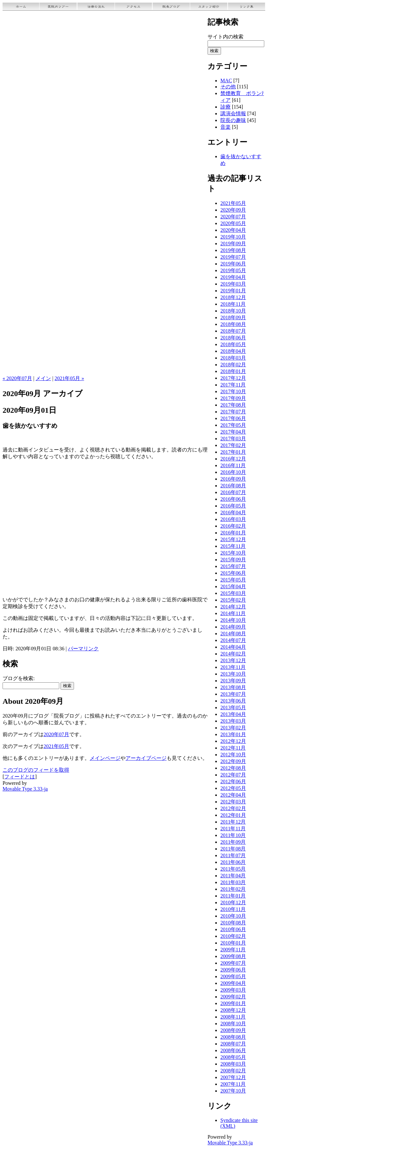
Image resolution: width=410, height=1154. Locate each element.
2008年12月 (233, 1010)
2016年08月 (233, 485)
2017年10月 (233, 391)
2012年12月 (233, 741)
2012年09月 (233, 761)
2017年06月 (233, 418)
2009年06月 (233, 969)
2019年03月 (233, 284)
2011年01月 (233, 895)
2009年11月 (233, 949)
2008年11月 (233, 1017)
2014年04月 (233, 647)
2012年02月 (233, 808)
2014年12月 (233, 606)
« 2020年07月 (17, 378)
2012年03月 (233, 801)
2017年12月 (233, 378)
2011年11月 (233, 828)
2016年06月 (233, 499)
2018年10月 (233, 310)
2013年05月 (233, 707)
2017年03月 (233, 438)
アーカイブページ (146, 758)
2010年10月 (233, 916)
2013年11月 (233, 667)
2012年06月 (233, 781)
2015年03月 (233, 593)
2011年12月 (233, 822)
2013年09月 (233, 680)
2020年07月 (56, 734)
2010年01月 (233, 943)
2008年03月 (233, 1064)
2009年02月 (233, 996)
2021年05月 (56, 746)
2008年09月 (233, 1030)
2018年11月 (233, 304)
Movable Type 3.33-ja (25, 789)
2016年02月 (233, 526)
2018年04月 (233, 351)
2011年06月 (233, 862)
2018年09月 (233, 317)
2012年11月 (233, 748)
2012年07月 (233, 774)
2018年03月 (233, 358)
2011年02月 (233, 889)
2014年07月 (233, 640)
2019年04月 (233, 277)
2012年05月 (233, 788)
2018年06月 (233, 337)
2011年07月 (233, 855)
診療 (225, 107)
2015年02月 (233, 600)
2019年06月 (233, 263)
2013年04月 (233, 714)
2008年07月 (233, 1043)
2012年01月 (233, 815)
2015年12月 (233, 539)
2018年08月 (233, 324)
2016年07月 (233, 492)
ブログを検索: (19, 678)
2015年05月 (233, 579)
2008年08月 (233, 1037)
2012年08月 (233, 768)
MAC (226, 80)
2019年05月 (233, 270)
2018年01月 (233, 371)
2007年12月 (233, 1077)
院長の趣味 (233, 120)
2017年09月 (233, 398)
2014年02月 (233, 653)
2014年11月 (233, 613)
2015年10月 (233, 553)
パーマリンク (83, 648)
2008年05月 (233, 1057)
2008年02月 (233, 1070)
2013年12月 (233, 660)
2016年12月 (233, 458)
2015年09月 (233, 559)
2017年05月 (233, 425)
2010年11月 (233, 909)
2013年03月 (233, 721)
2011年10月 (233, 835)
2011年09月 (233, 842)
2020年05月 (233, 223)
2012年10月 (233, 754)
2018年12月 (233, 297)
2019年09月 (233, 243)
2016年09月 (233, 479)
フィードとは (19, 776)
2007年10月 (233, 1090)
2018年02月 (233, 364)
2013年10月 (233, 674)
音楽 (225, 127)
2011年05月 (233, 869)
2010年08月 (233, 922)
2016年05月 (233, 505)
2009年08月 (233, 956)
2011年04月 (233, 875)
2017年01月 (233, 452)
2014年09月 (233, 627)
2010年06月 (233, 929)
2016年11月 (233, 465)
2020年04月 (233, 230)
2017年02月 (233, 445)
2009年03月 (233, 990)
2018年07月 (233, 331)
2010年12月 (233, 902)
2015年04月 (233, 586)
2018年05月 (233, 344)
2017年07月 (233, 411)
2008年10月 (233, 1023)
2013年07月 (233, 694)
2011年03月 (233, 882)
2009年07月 (233, 963)
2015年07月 (233, 566)
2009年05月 (233, 976)
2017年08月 (233, 405)
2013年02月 (233, 727)
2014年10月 (233, 620)
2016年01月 (233, 532)
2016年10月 (233, 472)
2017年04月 (233, 432)
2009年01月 (233, 1003)
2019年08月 (233, 250)
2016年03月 (233, 519)
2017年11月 (233, 384)
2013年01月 (233, 734)
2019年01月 (233, 290)
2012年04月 (233, 795)
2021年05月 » (69, 378)
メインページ (105, 758)
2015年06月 (233, 573)
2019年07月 (233, 257)
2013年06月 (233, 700)
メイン (43, 378)
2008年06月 (233, 1050)
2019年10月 (233, 237)
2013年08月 (233, 687)
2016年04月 (233, 512)
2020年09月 (233, 210)
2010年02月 (233, 936)
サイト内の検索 (225, 36)
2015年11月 (233, 546)
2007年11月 (233, 1084)
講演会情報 (233, 113)
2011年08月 (233, 848)
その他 (228, 86)
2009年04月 (233, 983)
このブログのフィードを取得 (36, 770)
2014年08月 (233, 633)
